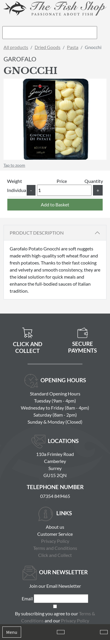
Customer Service (55, 534)
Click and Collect (55, 555)
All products (16, 47)
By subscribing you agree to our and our (55, 617)
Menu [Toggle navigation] (11, 632)
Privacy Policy (55, 541)
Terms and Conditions (55, 548)
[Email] (61, 598)
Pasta (72, 47)
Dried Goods (47, 47)
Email (27, 598)
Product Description (37, 232)
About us (55, 527)
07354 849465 (55, 496)
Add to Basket (55, 204)
